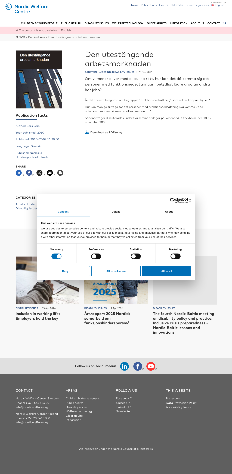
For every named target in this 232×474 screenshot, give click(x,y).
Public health (71, 23)
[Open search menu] (225, 23)
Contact (214, 23)
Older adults (157, 23)
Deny (65, 271)
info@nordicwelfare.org (32, 407)
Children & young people (39, 23)
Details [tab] (116, 211)
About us (197, 23)
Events (163, 5)
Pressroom (173, 398)
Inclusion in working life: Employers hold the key (38, 315)
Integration (179, 23)
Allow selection (116, 271)
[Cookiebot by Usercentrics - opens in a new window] (175, 200)
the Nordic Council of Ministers (128, 448)
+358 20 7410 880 (38, 417)
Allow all (166, 271)
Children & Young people (82, 398)
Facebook (122, 398)
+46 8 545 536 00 (37, 402)
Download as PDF (102, 132)
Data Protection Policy (181, 402)
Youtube (121, 402)
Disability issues (97, 23)
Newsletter (123, 411)
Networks (177, 5)
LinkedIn (121, 407)
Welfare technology (128, 23)
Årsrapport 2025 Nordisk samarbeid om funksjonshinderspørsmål (108, 318)
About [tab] (169, 211)
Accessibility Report (179, 407)
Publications (149, 5)
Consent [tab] (63, 211)
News (134, 5)
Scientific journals (197, 5)
